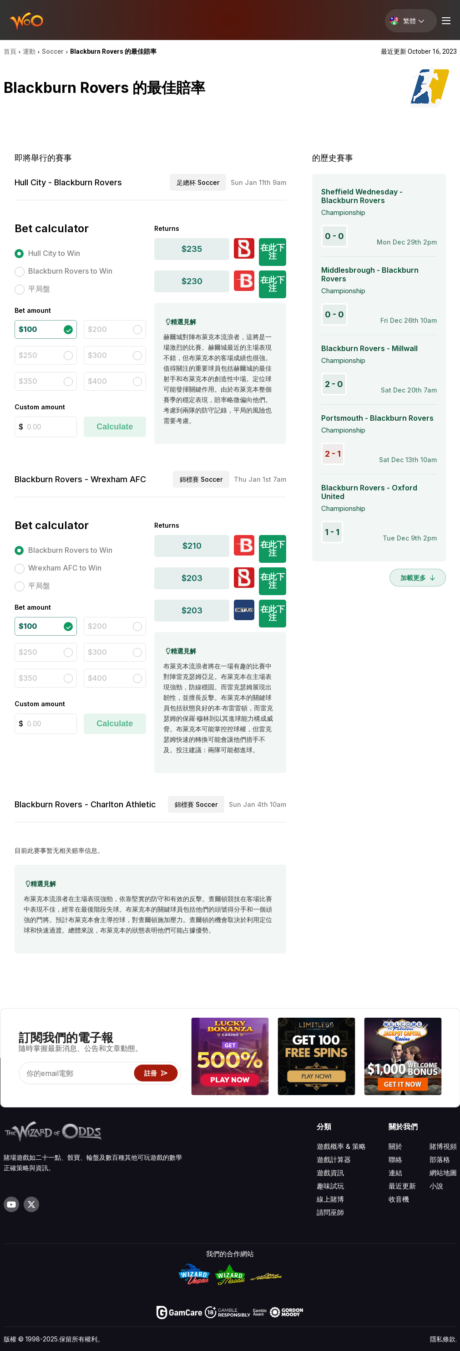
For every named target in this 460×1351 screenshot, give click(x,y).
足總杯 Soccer (198, 182)
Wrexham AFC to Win (64, 567)
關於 (395, 1146)
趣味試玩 (330, 1186)
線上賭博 (330, 1199)
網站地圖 (443, 1172)
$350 (28, 381)
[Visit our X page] (31, 1204)
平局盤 (39, 288)
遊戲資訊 (330, 1172)
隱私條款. (443, 1339)
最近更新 (402, 1186)
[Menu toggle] (445, 20)
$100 (28, 329)
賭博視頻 (443, 1146)
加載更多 (417, 577)
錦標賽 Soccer (201, 479)
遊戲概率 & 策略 (341, 1146)
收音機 (399, 1199)
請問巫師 (330, 1212)
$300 (97, 355)
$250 (28, 355)
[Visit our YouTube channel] (11, 1204)
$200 (97, 329)
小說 (436, 1186)
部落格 (440, 1159)
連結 (395, 1172)
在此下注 (272, 251)
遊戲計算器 (334, 1159)
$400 (97, 381)
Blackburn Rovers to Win (70, 270)
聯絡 (395, 1159)
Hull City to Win (54, 253)
